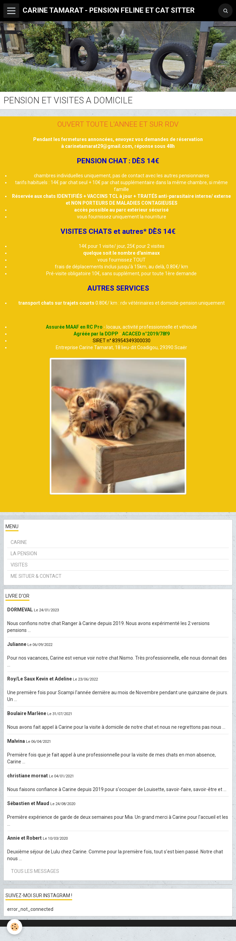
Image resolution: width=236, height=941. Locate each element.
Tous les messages (35, 871)
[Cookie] (14, 926)
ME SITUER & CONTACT (36, 576)
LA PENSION (24, 553)
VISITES (19, 565)
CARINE (19, 542)
